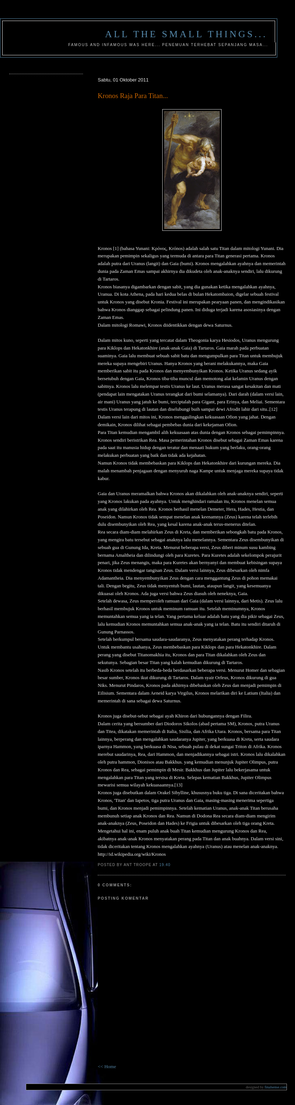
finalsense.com (266, 1087)
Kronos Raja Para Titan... (133, 96)
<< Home (107, 1066)
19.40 (164, 865)
